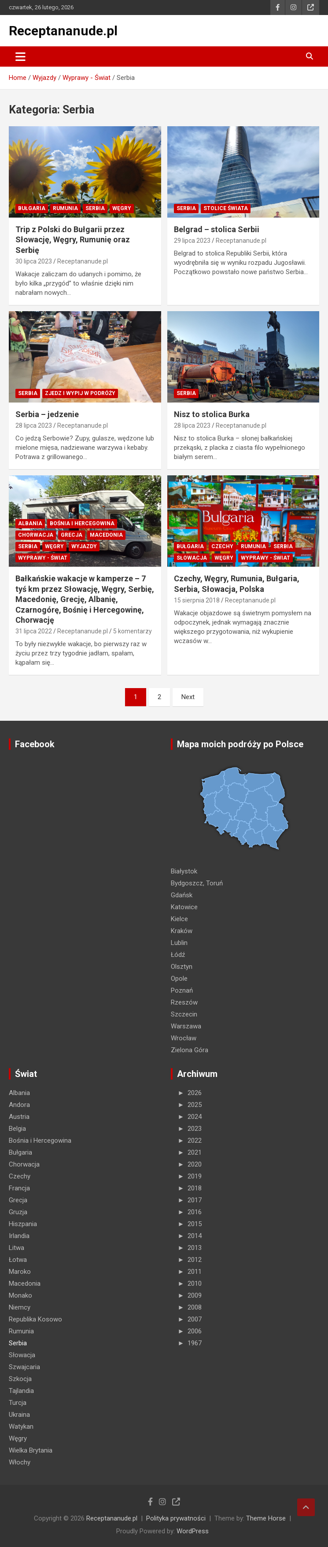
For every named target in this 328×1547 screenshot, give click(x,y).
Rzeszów (184, 1002)
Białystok (184, 871)
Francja (19, 1188)
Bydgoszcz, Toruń (197, 883)
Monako (20, 1295)
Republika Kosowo (35, 1319)
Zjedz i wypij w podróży (80, 393)
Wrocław (183, 1038)
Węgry (121, 208)
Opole (179, 978)
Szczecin (184, 1014)
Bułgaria (31, 208)
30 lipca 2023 (33, 261)
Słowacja (192, 558)
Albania (30, 523)
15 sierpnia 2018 (197, 600)
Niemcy (19, 1307)
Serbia (95, 208)
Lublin (179, 943)
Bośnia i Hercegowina (82, 523)
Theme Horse (266, 1518)
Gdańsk (181, 895)
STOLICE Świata (225, 208)
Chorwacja (35, 535)
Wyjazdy (84, 546)
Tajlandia (21, 1391)
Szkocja (20, 1379)
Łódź (178, 955)
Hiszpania (23, 1224)
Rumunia (65, 208)
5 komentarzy (132, 631)
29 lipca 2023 (192, 240)
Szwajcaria (24, 1367)
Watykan (21, 1426)
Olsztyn (181, 967)
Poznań (182, 990)
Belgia (17, 1129)
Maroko (20, 1272)
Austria (19, 1117)
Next (188, 697)
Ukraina (19, 1415)
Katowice (184, 907)
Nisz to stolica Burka (212, 414)
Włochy (19, 1462)
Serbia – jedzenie (47, 414)
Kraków (181, 931)
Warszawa (186, 1026)
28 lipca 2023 (33, 425)
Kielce (179, 919)
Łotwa (18, 1260)
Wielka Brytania (30, 1450)
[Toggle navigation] (20, 56)
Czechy (222, 546)
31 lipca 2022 (33, 631)
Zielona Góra (189, 1050)
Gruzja (18, 1212)
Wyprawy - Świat (42, 558)
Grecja (71, 535)
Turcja (17, 1403)
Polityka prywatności (176, 1518)
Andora (19, 1105)
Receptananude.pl (63, 30)
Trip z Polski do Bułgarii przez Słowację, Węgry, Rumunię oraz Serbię (72, 240)
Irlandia (19, 1236)
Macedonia (106, 535)
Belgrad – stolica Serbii (216, 229)
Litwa (16, 1248)
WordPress (193, 1531)
